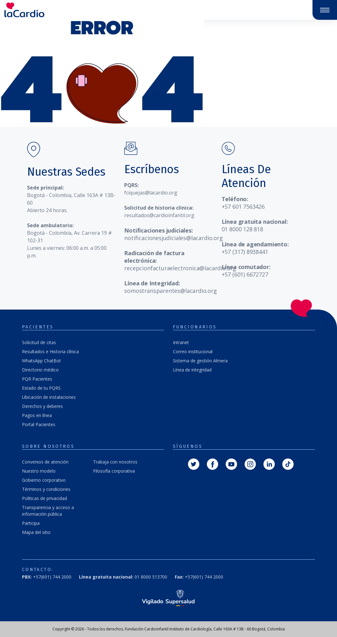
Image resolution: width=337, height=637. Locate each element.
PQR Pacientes (37, 379)
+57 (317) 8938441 (245, 251)
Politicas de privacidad (44, 498)
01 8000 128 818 (242, 229)
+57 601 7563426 (243, 206)
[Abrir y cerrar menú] (324, 10)
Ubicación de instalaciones (49, 397)
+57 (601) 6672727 (245, 274)
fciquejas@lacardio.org (150, 192)
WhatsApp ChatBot (41, 361)
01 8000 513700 (123, 577)
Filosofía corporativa (114, 471)
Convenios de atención (45, 462)
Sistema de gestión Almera (200, 361)
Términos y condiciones (46, 489)
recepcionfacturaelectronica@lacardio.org (180, 268)
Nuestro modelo (39, 471)
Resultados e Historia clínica (50, 351)
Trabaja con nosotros (115, 462)
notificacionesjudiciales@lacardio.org (173, 238)
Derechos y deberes (42, 406)
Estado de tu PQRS (41, 388)
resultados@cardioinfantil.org (159, 215)
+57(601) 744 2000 (46, 577)
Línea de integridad (192, 370)
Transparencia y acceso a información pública (48, 510)
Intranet (181, 342)
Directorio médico (40, 370)
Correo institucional (193, 351)
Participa (31, 523)
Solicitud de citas (39, 342)
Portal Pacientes (38, 424)
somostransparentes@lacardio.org (170, 290)
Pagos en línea (37, 415)
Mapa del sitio (36, 532)
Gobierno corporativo (44, 480)
